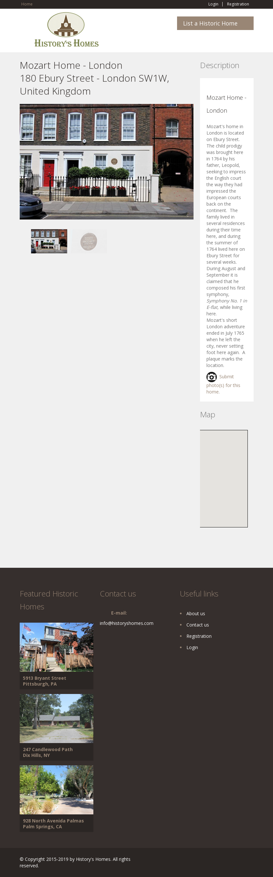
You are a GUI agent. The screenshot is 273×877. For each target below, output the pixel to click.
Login (213, 4)
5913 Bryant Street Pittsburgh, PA (44, 681)
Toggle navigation (25, 27)
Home (27, 4)
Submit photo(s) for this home (223, 384)
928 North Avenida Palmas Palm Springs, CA (53, 824)
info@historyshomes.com (126, 623)
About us (195, 613)
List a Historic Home (210, 23)
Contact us (197, 625)
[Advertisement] (71, 298)
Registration (238, 4)
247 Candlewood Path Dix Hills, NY (48, 752)
